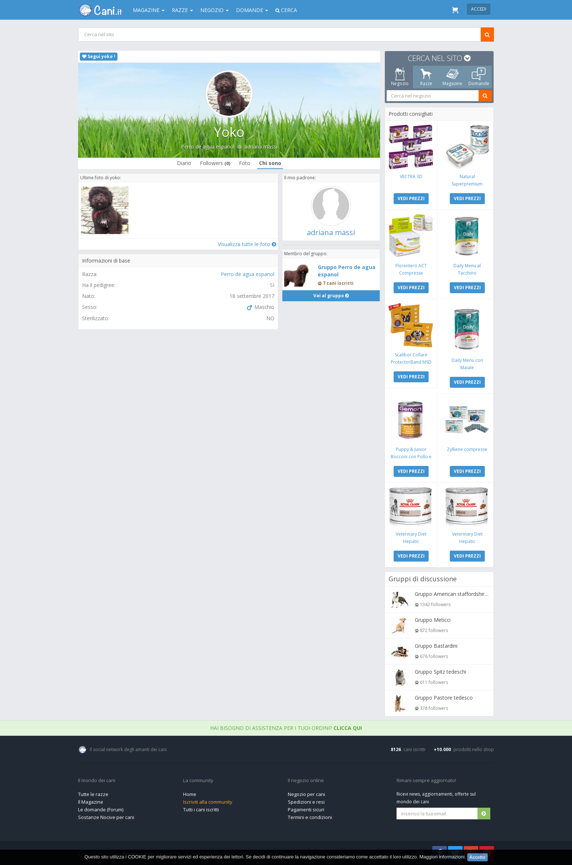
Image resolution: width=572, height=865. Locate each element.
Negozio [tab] (400, 77)
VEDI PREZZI (411, 198)
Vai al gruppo (331, 295)
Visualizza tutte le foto (247, 244)
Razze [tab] (426, 77)
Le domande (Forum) (100, 809)
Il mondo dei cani (96, 781)
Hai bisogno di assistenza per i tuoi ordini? (286, 727)
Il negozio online (306, 781)
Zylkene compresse (467, 449)
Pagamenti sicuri (306, 809)
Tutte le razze (93, 794)
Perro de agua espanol (208, 146)
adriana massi (260, 146)
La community (198, 781)
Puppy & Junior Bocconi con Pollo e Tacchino (411, 456)
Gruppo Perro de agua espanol (346, 271)
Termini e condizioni (310, 817)
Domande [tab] (478, 77)
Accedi (478, 9)
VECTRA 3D (411, 176)
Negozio (214, 10)
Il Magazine (90, 802)
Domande (252, 10)
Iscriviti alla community (207, 802)
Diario (184, 163)
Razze (182, 10)
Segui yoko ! (98, 56)
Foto (244, 163)
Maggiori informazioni (442, 857)
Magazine (149, 10)
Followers (215, 163)
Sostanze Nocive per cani (106, 817)
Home (189, 794)
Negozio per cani (306, 794)
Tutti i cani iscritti (201, 809)
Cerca (286, 10)
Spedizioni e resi (306, 802)
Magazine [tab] (452, 77)
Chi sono (270, 163)
